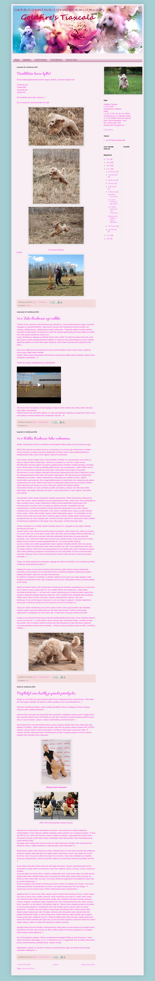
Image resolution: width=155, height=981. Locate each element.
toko (27, 680)
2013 (108, 166)
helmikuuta (112, 226)
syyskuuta (112, 180)
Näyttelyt (26, 60)
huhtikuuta (112, 192)
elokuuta (111, 183)
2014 (108, 162)
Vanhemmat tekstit (88, 965)
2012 (108, 169)
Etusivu (55, 965)
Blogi (17, 60)
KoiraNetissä (108, 130)
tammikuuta (112, 229)
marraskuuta (112, 175)
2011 (108, 235)
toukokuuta (112, 187)
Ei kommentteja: (43, 422)
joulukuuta (112, 172)
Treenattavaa (56, 60)
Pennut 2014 (71, 60)
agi (27, 425)
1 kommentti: (42, 302)
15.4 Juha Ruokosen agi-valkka (38, 318)
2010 (108, 239)
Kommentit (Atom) (28, 969)
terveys (28, 305)
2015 (108, 159)
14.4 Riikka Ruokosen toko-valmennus (43, 438)
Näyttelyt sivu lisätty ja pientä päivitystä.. (46, 693)
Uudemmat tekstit (24, 965)
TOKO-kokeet (40, 60)
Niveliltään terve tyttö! (34, 73)
